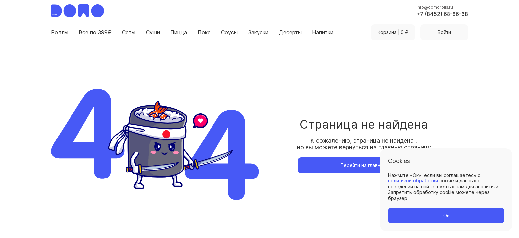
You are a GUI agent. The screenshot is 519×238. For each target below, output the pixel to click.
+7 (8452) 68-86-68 (442, 14)
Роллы (59, 32)
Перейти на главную (364, 165)
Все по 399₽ (95, 32)
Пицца (178, 32)
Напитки (322, 32)
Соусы (229, 32)
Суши (153, 32)
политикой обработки (413, 180)
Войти (444, 32)
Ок (446, 215)
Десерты (290, 32)
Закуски (258, 32)
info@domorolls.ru (435, 7)
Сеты (128, 32)
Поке (204, 32)
